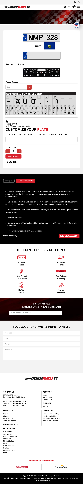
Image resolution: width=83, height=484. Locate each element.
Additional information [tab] (25, 181)
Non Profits (7, 432)
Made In (47, 400)
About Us (47, 392)
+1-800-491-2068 (19, 403)
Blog (5, 452)
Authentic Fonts (9, 450)
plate (42, 129)
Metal (5, 443)
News (45, 395)
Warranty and (71, 478)
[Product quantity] (13, 151)
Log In (5, 414)
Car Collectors (8, 446)
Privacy (14, 478)
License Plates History (51, 414)
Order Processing (42, 480)
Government (7, 434)
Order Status (8, 418)
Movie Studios (8, 441)
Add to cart (13, 156)
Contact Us (8, 392)
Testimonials (47, 397)
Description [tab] (9, 181)
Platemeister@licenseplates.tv (41, 461)
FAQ (48, 406)
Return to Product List (69, 236)
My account (9, 411)
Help (44, 406)
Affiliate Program (9, 421)
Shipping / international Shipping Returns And (40, 478)
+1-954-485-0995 (19, 401)
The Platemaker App (50, 421)
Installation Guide (49, 416)
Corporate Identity (10, 436)
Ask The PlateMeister (51, 418)
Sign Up (6, 416)
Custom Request (11, 424)
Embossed (7, 439)
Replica (6, 448)
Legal (6, 478)
